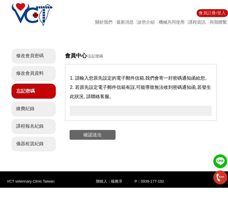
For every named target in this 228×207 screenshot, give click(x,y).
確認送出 (92, 134)
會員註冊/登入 (212, 12)
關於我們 (103, 22)
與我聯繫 (218, 22)
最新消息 (125, 22)
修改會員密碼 (30, 55)
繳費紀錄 (25, 108)
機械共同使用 (172, 22)
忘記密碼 (25, 91)
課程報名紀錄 (30, 126)
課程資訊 (197, 22)
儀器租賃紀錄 (30, 143)
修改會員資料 (30, 73)
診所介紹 (146, 22)
